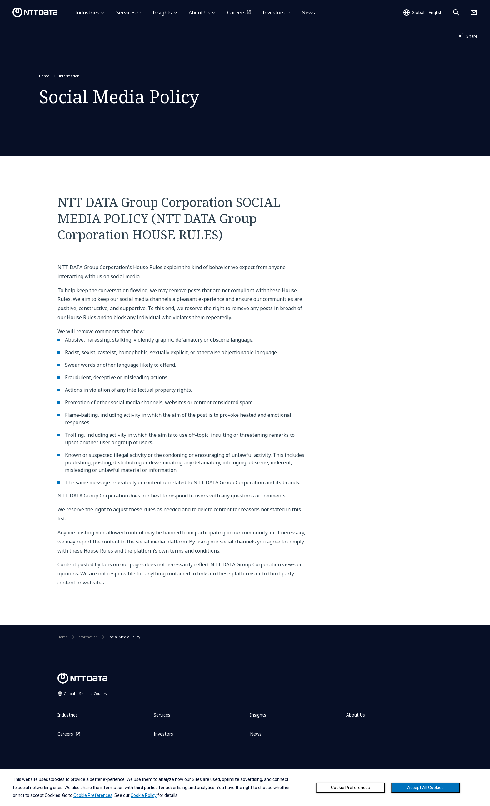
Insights (162, 12)
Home (44, 76)
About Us (199, 12)
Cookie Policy (144, 795)
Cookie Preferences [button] (92, 795)
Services (126, 12)
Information (69, 76)
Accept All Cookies (425, 787)
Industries (87, 12)
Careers (236, 12)
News (308, 12)
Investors (273, 12)
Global (85, 693)
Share (468, 36)
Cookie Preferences (350, 787)
